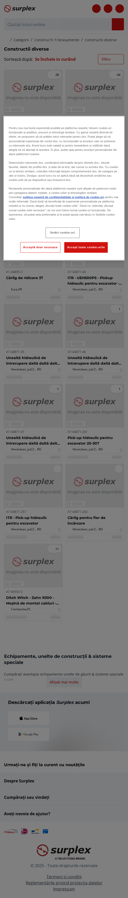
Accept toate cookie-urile (86, 246)
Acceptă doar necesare (40, 246)
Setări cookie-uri (62, 232)
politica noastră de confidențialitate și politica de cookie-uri (63, 197)
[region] (64, 188)
